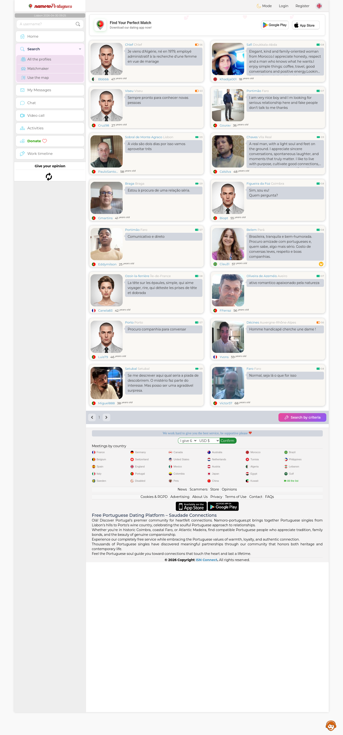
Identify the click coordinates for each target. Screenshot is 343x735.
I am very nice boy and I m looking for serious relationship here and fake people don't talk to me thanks (283, 103)
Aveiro (282, 312)
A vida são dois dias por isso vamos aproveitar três (156, 146)
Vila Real (265, 137)
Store (214, 662)
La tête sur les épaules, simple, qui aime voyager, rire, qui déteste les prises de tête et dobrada (162, 324)
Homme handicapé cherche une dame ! (282, 402)
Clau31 (224, 301)
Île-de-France (160, 312)
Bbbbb (103, 79)
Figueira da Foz (258, 220)
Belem (252, 266)
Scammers (198, 662)
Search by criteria (302, 490)
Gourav (225, 125)
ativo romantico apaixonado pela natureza (284, 319)
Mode (264, 6)
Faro (265, 91)
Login (283, 6)
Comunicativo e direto (146, 273)
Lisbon (168, 137)
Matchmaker (35, 68)
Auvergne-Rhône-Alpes (278, 396)
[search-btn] (77, 24)
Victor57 (226, 476)
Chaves (252, 137)
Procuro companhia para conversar (157, 402)
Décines (253, 396)
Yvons (224, 430)
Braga (129, 220)
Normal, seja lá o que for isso (272, 449)
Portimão (254, 91)
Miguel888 (106, 476)
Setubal (131, 442)
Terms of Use (236, 669)
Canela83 (105, 347)
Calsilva (225, 171)
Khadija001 (228, 79)
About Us (200, 669)
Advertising (179, 669)
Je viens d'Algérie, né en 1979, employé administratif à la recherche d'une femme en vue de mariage (162, 56)
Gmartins (105, 255)
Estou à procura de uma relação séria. (159, 227)
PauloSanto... (108, 171)
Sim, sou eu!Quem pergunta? (263, 229)
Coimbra (277, 220)
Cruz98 (103, 125)
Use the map (35, 77)
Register (302, 6)
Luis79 (103, 430)
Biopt (224, 255)
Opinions (229, 662)
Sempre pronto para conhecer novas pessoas (158, 100)
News (182, 662)
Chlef (129, 44)
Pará (260, 266)
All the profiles (36, 59)
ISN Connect (206, 732)
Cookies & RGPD (154, 669)
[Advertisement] (207, 25)
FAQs (269, 669)
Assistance (331, 725)
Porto (129, 396)
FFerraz (225, 347)
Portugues (50, 6)
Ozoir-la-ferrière (137, 312)
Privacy (216, 669)
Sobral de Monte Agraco (143, 137)
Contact (255, 669)
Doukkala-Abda (265, 44)
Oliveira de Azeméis (262, 312)
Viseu (129, 91)
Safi (249, 44)
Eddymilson (107, 301)
